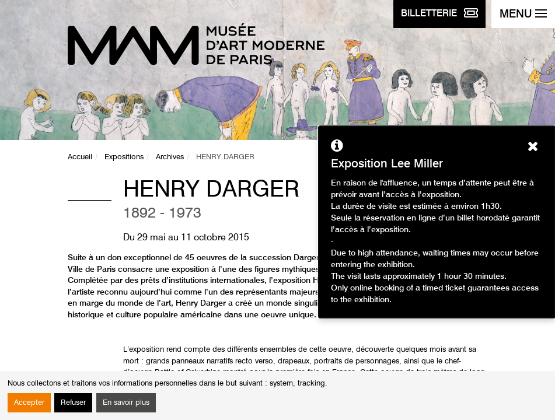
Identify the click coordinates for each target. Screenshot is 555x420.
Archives (170, 157)
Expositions (124, 157)
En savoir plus (126, 403)
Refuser (73, 403)
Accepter (29, 403)
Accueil (80, 157)
